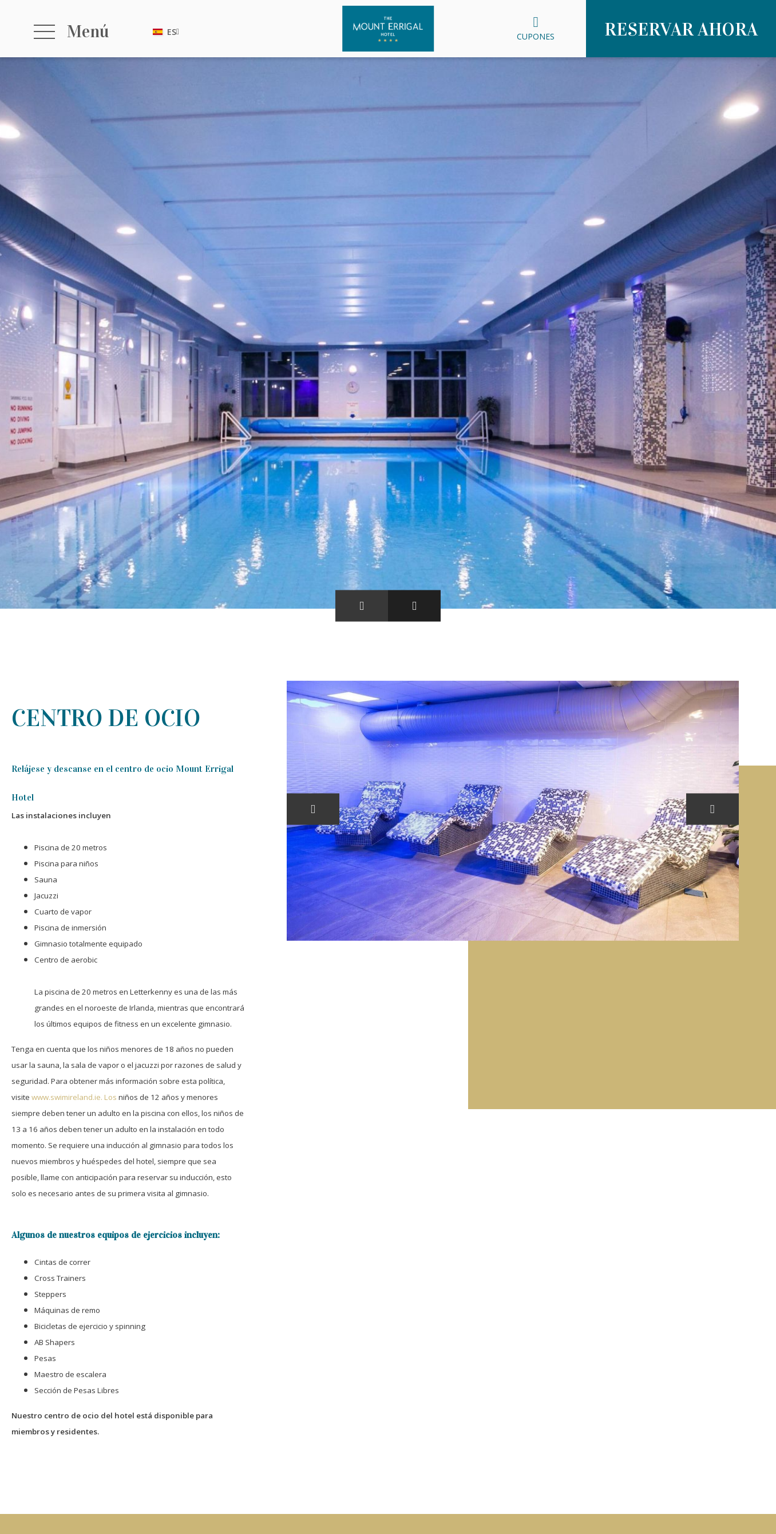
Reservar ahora (681, 29)
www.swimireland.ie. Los (74, 1097)
